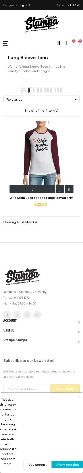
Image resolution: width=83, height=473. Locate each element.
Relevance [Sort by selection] (42, 99)
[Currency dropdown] (75, 5)
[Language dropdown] (24, 5)
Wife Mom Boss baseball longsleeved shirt (41, 197)
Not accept (37, 464)
